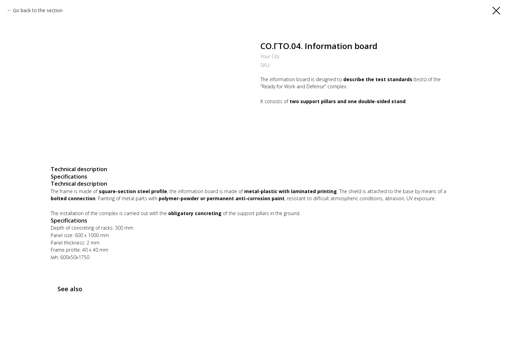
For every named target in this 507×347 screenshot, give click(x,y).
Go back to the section (38, 10)
